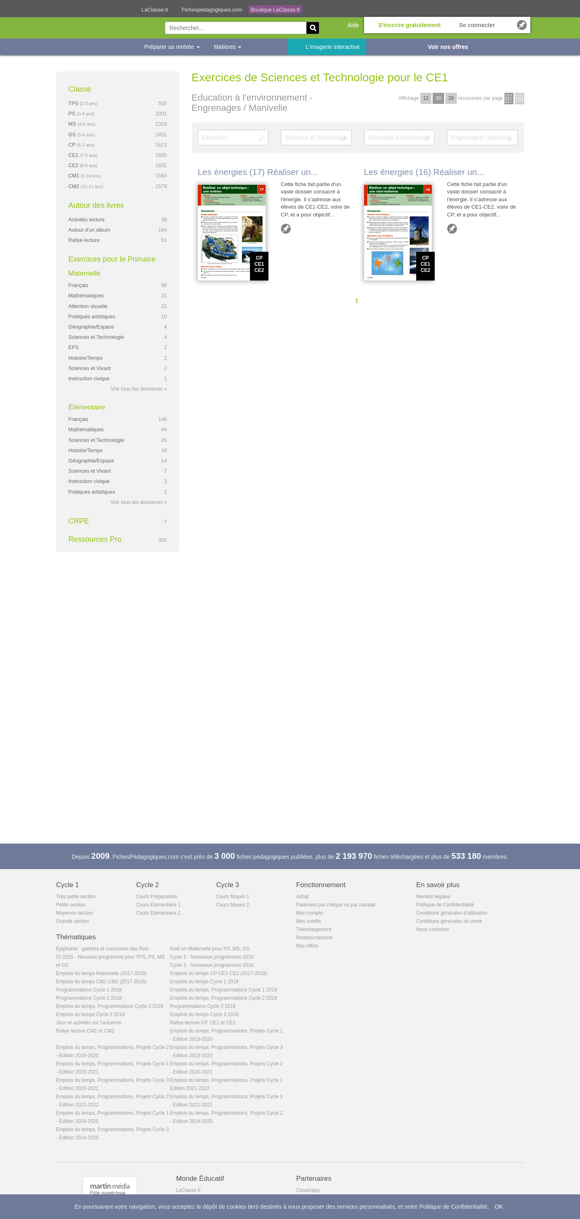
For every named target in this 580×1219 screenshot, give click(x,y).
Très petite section (76, 896)
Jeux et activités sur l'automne (89, 1023)
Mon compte (309, 913)
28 (451, 98)
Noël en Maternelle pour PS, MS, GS (210, 949)
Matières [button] (228, 47)
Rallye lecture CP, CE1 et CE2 (203, 1023)
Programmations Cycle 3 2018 (203, 1006)
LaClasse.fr (155, 10)
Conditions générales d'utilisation (451, 913)
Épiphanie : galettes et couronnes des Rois (102, 949)
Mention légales (433, 896)
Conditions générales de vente (449, 921)
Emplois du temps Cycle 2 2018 (90, 1014)
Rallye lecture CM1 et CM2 (85, 1031)
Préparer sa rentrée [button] (172, 47)
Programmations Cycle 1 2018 (89, 990)
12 (426, 98)
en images (519, 98)
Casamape (308, 1190)
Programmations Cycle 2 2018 (89, 998)
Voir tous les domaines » (138, 389)
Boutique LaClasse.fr (275, 10)
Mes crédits (308, 921)
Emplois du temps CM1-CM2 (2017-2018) (101, 981)
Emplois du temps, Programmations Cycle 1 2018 (223, 990)
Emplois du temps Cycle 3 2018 (204, 1014)
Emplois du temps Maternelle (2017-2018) (101, 973)
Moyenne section (74, 913)
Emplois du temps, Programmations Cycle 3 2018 (109, 1006)
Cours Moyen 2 (233, 905)
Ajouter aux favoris (286, 229)
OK (499, 1206)
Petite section (70, 905)
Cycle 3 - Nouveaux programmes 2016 (212, 965)
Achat (302, 896)
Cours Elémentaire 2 (158, 913)
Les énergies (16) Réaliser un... (424, 172)
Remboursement (314, 938)
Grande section (72, 921)
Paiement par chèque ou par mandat (336, 905)
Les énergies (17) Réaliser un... (258, 172)
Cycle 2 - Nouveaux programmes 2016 (212, 957)
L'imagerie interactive (333, 47)
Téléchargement (314, 929)
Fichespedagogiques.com (211, 10)
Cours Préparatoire (156, 896)
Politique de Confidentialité (445, 905)
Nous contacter (432, 929)
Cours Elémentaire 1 (158, 905)
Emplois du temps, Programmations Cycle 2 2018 (223, 998)
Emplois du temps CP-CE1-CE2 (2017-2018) (218, 973)
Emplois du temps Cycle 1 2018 (204, 981)
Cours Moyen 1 (233, 896)
